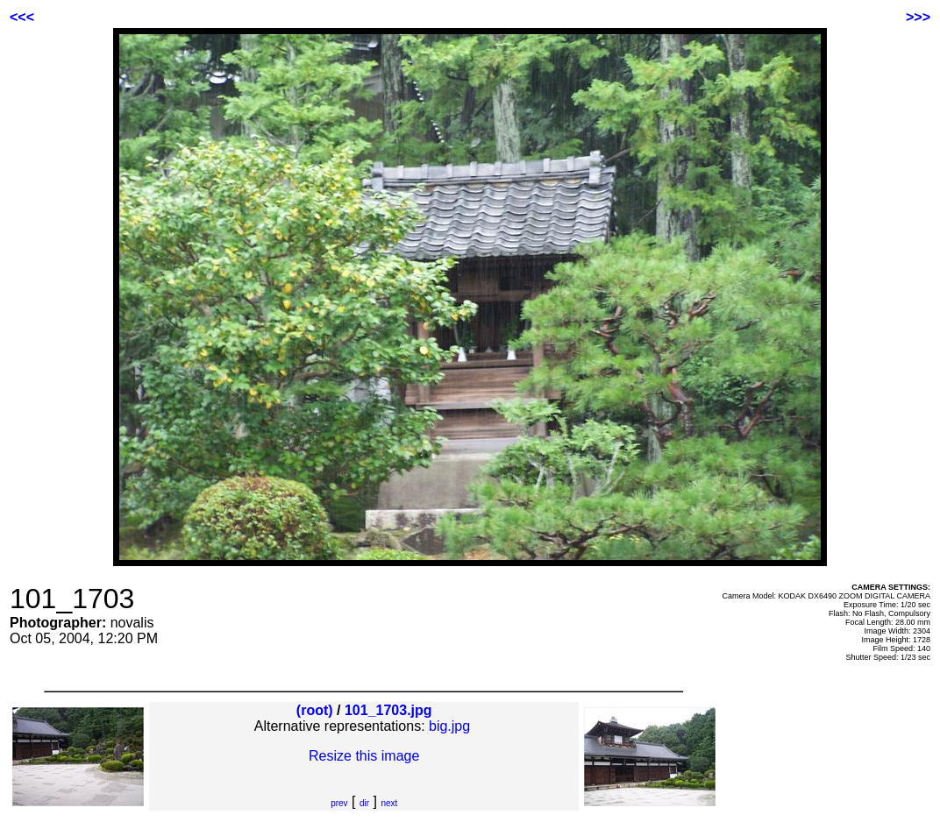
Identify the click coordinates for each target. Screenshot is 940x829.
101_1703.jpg (388, 710)
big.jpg (449, 726)
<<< (22, 17)
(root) (314, 710)
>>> (918, 17)
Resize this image (364, 755)
